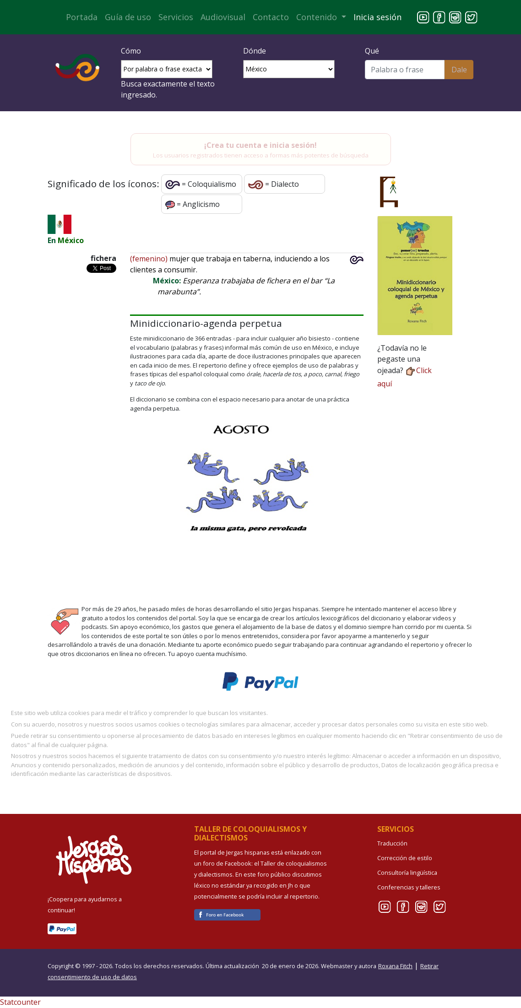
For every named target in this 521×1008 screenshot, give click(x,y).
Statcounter (20, 1002)
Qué (372, 51)
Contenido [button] (317, 16)
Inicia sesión (377, 16)
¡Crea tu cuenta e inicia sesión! (260, 145)
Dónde (254, 51)
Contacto (271, 16)
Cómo (131, 51)
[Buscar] (405, 69)
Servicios (175, 16)
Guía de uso (128, 16)
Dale (459, 70)
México (71, 240)
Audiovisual (223, 16)
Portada (82, 16)
